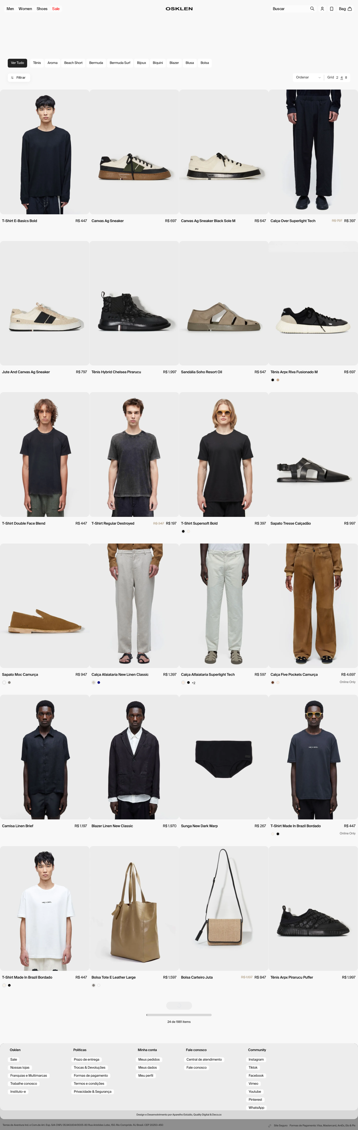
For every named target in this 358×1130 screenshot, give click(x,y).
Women (25, 8)
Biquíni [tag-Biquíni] (158, 63)
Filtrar (18, 77)
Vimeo (253, 1084)
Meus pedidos (149, 1060)
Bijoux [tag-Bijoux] (141, 63)
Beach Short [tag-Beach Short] (73, 63)
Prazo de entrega (86, 1060)
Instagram (256, 1060)
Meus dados (147, 1068)
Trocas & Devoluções (89, 1068)
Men (10, 8)
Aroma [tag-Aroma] (52, 63)
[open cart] (345, 9)
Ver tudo (17, 63)
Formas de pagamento (91, 1076)
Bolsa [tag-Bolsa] (205, 63)
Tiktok (253, 1068)
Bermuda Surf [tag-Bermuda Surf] (120, 63)
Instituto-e (18, 1092)
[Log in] (322, 8)
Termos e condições (89, 1084)
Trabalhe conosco (23, 1084)
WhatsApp (256, 1108)
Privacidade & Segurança (92, 1092)
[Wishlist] (331, 8)
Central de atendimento (204, 1060)
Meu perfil (145, 1076)
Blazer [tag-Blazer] (174, 63)
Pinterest (255, 1100)
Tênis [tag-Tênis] (37, 63)
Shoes (42, 8)
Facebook (256, 1076)
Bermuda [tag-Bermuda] (96, 63)
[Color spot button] (273, 380)
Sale (56, 8)
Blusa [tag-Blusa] (190, 63)
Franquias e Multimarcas (28, 1076)
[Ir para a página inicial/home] (179, 8)
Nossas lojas (19, 1068)
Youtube (255, 1092)
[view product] (44, 152)
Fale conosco (197, 1068)
